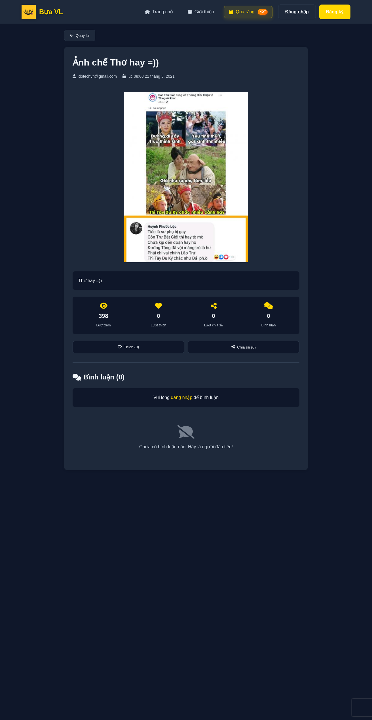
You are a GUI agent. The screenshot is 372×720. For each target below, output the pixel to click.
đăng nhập (182, 397)
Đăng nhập (297, 11)
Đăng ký (335, 11)
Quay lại (79, 35)
